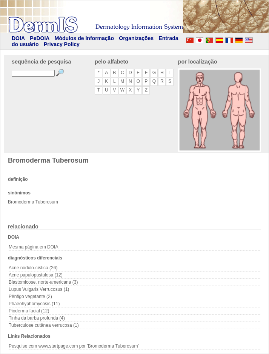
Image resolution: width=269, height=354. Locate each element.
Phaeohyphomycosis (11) (34, 303)
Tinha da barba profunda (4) (37, 318)
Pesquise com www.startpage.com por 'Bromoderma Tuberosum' (74, 346)
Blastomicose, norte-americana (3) (43, 282)
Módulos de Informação (84, 38)
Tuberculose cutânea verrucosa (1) (44, 325)
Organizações (136, 38)
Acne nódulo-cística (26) (33, 267)
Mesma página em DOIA (33, 247)
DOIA (18, 38)
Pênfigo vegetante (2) (30, 296)
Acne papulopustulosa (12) (36, 275)
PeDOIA (39, 38)
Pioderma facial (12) (29, 311)
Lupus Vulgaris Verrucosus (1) (39, 289)
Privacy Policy (62, 44)
